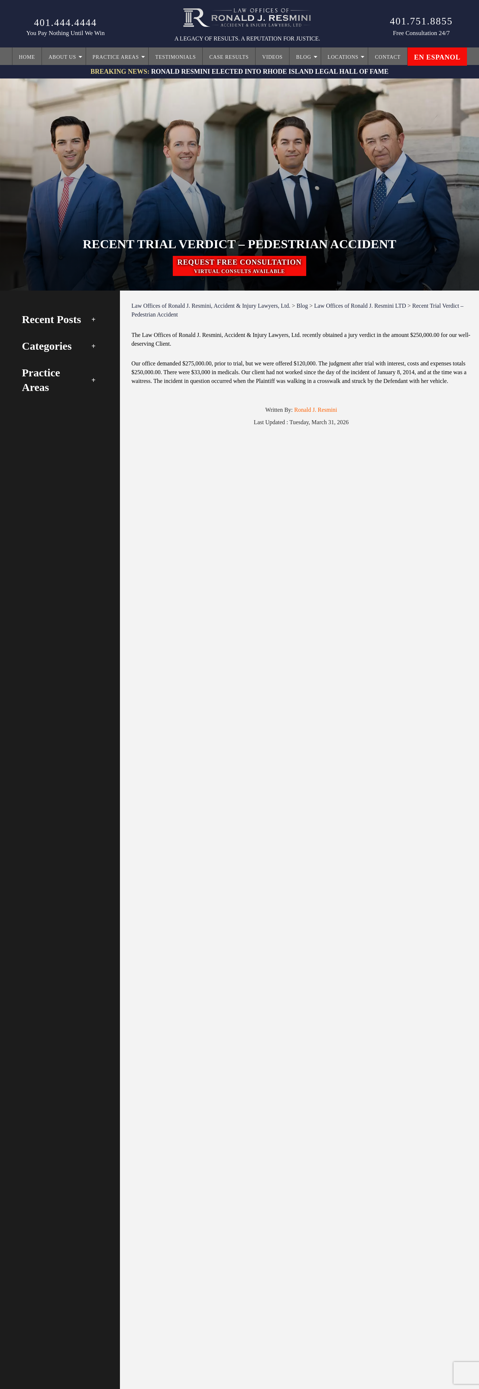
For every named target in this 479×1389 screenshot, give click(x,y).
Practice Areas (116, 57)
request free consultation (239, 266)
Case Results (229, 57)
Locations (343, 57)
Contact (387, 57)
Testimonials (175, 57)
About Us (62, 57)
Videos (272, 57)
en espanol (437, 57)
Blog (303, 57)
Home (27, 57)
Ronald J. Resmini (315, 410)
